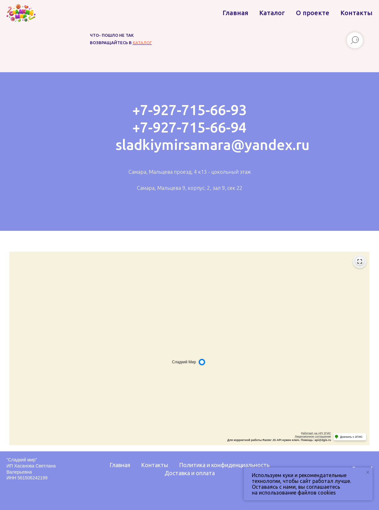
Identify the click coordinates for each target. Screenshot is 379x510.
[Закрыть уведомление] (368, 472)
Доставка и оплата (190, 473)
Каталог (272, 12)
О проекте (312, 12)
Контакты (356, 12)
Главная (235, 12)
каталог (142, 42)
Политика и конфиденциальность (224, 465)
